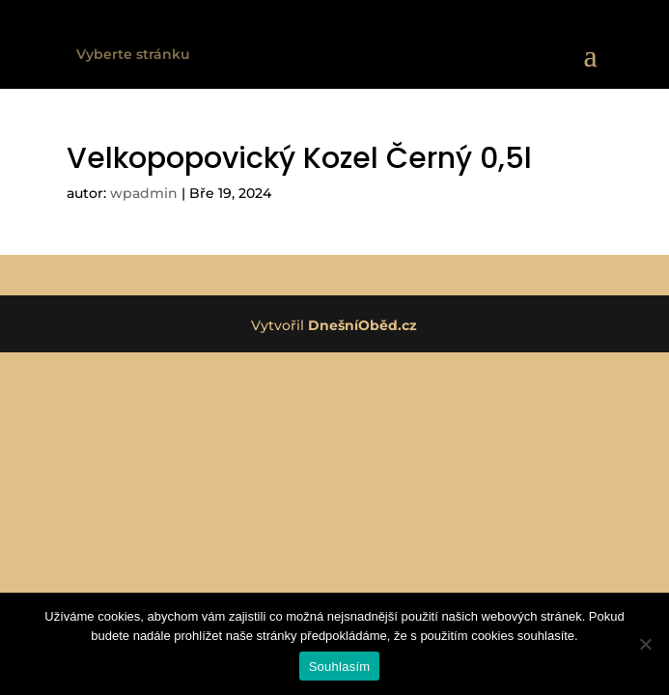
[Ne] (645, 643)
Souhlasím (340, 666)
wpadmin (144, 193)
